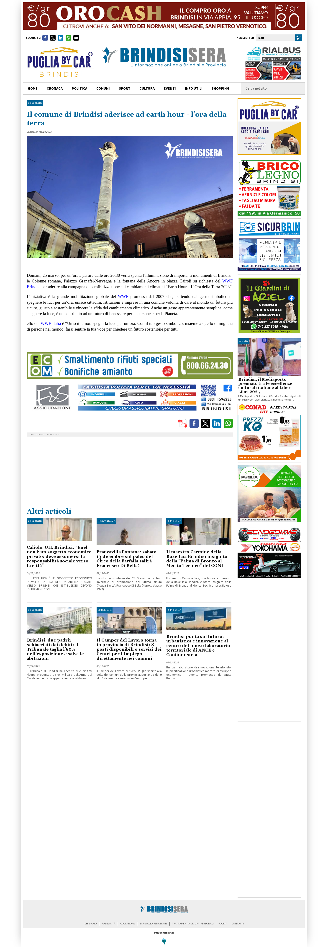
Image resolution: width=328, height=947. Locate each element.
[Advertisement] (130, 473)
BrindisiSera (35, 103)
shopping (220, 88)
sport (124, 88)
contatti (237, 924)
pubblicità (108, 924)
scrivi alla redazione (153, 924)
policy (222, 924)
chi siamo (91, 924)
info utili (193, 88)
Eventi (170, 88)
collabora (127, 924)
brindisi (40, 434)
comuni (103, 88)
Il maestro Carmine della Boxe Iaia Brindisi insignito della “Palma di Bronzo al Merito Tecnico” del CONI (196, 558)
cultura (147, 88)
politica (79, 88)
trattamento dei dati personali (193, 924)
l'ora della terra (52, 434)
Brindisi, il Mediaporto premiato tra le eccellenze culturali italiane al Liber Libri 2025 (265, 385)
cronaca (55, 88)
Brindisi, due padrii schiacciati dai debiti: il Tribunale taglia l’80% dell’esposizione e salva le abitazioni (55, 649)
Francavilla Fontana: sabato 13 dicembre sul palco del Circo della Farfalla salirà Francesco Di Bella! (126, 558)
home (33, 88)
